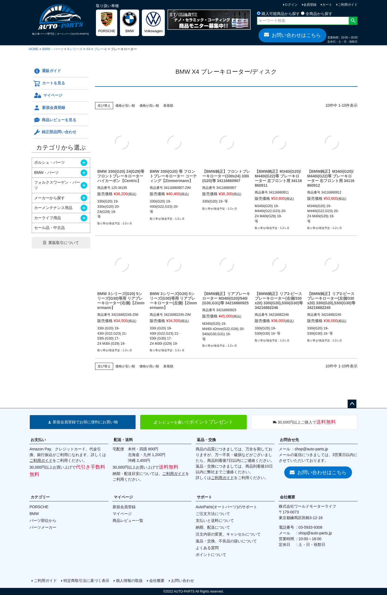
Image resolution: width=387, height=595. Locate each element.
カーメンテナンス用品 (53, 208)
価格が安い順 (125, 106)
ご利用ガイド (347, 5)
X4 (88, 49)
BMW (34, 513)
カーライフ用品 (47, 218)
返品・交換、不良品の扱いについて (226, 541)
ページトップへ (352, 404)
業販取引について (63, 242)
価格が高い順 (149, 106)
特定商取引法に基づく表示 (86, 580)
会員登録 (309, 5)
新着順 (168, 106)
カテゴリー (40, 497)
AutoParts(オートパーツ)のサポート (226, 507)
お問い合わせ (182, 580)
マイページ (47, 95)
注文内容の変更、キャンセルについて (228, 534)
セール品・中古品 (49, 227)
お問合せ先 (289, 440)
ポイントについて (211, 554)
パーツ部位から (43, 520)
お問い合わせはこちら (292, 35)
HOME (34, 49)
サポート (204, 497)
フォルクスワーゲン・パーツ (57, 185)
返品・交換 (206, 440)
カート (327, 5)
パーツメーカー (43, 527)
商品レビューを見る (54, 120)
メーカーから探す (49, 198)
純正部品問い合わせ (54, 132)
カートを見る (49, 83)
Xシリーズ (75, 49)
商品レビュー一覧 (128, 520)
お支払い (38, 440)
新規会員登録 (49, 107)
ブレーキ (100, 49)
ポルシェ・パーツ (49, 162)
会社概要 (287, 497)
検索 (353, 21)
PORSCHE (39, 507)
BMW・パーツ (52, 49)
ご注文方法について (213, 513)
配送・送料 (123, 440)
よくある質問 (207, 548)
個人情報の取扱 (129, 580)
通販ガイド (47, 71)
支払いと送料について (215, 520)
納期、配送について (213, 527)
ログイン (291, 5)
